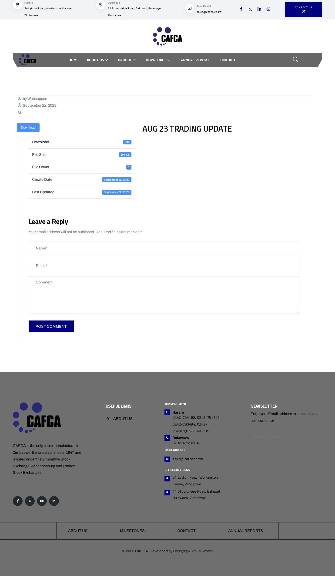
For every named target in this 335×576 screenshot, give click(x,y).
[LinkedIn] (259, 9)
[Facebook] (241, 9)
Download (28, 127)
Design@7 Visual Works (193, 551)
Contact (228, 60)
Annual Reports (196, 60)
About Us (95, 60)
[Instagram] (268, 9)
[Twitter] (250, 9)
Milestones (132, 531)
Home (74, 60)
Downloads (155, 60)
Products (127, 60)
